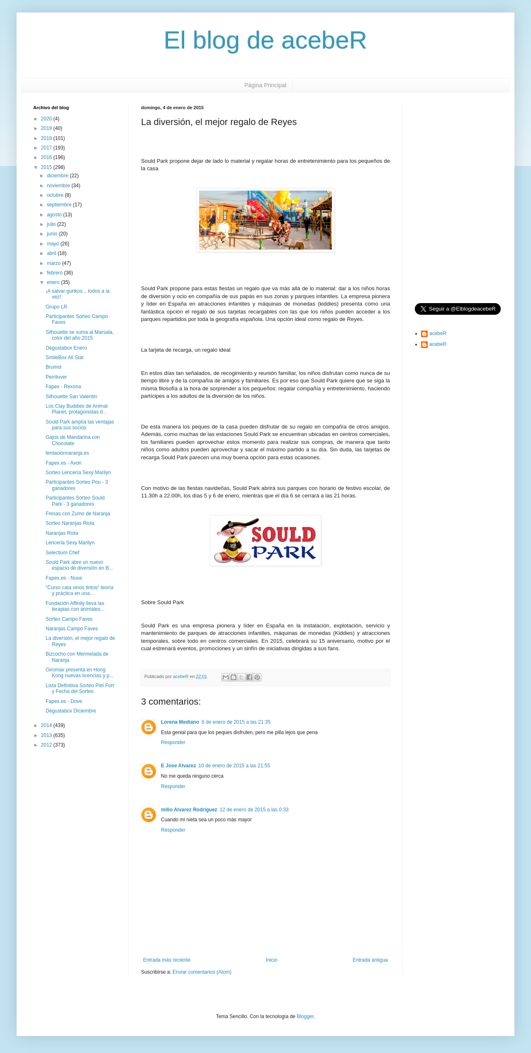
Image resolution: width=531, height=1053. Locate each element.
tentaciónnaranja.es (67, 453)
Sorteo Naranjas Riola (70, 523)
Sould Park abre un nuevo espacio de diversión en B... (79, 565)
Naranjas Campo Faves (72, 629)
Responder (173, 742)
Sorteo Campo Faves (69, 619)
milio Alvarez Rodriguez (189, 810)
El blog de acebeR (265, 40)
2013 (47, 735)
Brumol (53, 367)
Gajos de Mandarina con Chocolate (73, 440)
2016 (47, 157)
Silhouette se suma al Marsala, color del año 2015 (80, 335)
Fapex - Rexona (63, 386)
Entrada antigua (370, 960)
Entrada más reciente (166, 960)
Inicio (272, 960)
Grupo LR (56, 307)
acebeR (437, 333)
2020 (47, 119)
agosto (55, 215)
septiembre (60, 205)
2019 (47, 128)
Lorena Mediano (180, 722)
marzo (54, 263)
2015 (47, 167)
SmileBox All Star (65, 357)
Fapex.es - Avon (64, 463)
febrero (55, 273)
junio (53, 234)
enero (54, 282)
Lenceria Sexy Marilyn (70, 543)
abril (52, 253)
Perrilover (56, 377)
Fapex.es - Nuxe (64, 578)
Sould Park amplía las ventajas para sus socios (80, 425)
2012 (47, 745)
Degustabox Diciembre (71, 711)
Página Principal (265, 85)
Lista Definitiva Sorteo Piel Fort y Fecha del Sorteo (80, 688)
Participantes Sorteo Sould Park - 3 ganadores (75, 501)
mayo (54, 244)
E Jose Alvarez (178, 766)
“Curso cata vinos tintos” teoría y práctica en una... (79, 590)
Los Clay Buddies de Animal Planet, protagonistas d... (76, 409)
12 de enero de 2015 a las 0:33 (254, 810)
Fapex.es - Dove (64, 701)
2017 (47, 148)
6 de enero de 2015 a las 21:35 (236, 722)
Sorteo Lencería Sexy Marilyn (78, 472)
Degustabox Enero (66, 348)
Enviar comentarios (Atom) (202, 972)
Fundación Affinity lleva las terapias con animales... (75, 606)
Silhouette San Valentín (71, 396)
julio (52, 224)
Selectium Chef (62, 553)
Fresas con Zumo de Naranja (78, 514)
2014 (47, 725)
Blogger (305, 1016)
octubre (56, 195)
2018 (47, 138)
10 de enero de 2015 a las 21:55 (234, 766)
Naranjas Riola (62, 533)
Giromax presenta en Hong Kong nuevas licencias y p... (80, 672)
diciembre (58, 176)
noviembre (59, 186)
